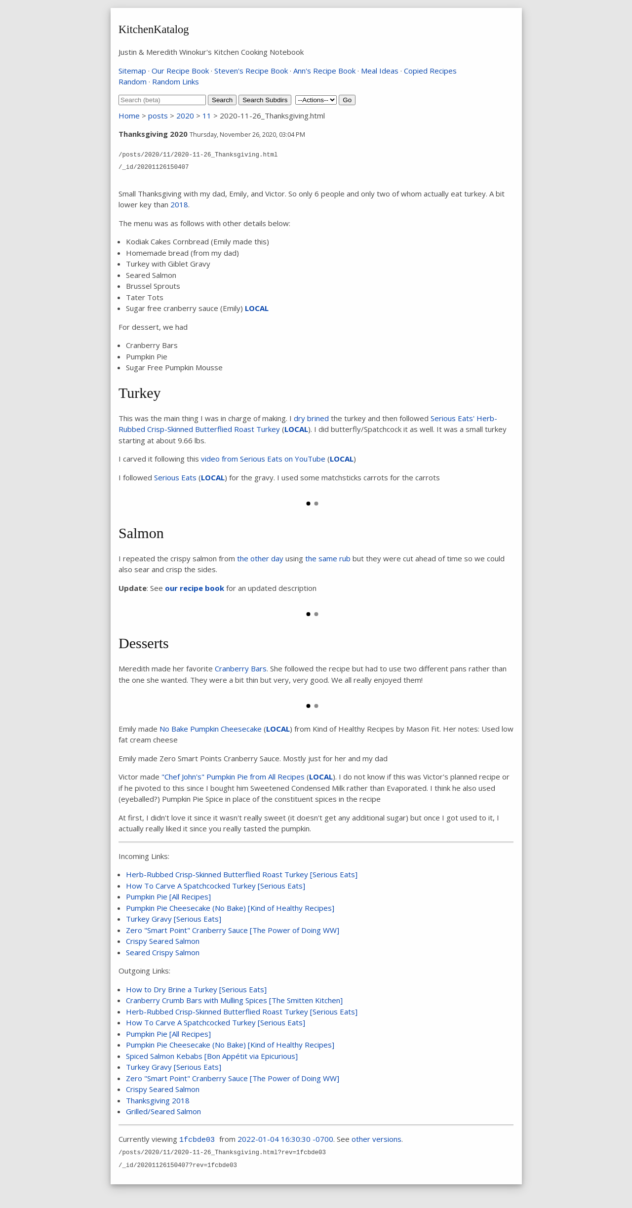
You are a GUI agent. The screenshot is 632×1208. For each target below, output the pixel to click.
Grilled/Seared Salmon (163, 1111)
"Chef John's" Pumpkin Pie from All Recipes (233, 776)
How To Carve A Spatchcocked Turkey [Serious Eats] (215, 886)
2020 (185, 115)
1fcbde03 (197, 1140)
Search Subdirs (264, 100)
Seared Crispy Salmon (162, 952)
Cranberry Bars (241, 668)
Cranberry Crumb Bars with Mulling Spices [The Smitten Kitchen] (234, 1000)
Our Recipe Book (180, 71)
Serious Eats (175, 477)
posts (158, 115)
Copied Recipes (430, 71)
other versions (376, 1139)
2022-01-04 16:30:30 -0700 (285, 1139)
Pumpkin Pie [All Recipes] (168, 896)
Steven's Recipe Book (251, 71)
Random (132, 81)
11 (206, 115)
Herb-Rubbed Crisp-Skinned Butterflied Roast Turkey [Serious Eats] (241, 874)
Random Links (175, 81)
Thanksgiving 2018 (158, 1100)
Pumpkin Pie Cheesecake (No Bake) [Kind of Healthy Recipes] (230, 908)
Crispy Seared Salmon (162, 941)
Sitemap (132, 71)
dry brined (311, 418)
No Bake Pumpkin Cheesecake (210, 729)
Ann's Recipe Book (324, 71)
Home (129, 115)
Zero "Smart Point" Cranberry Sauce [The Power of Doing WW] (232, 930)
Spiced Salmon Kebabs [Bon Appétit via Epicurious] (212, 1056)
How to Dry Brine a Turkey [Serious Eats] (196, 989)
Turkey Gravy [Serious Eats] (173, 919)
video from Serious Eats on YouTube (263, 459)
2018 (179, 204)
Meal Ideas (379, 71)
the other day (260, 558)
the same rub (328, 558)
